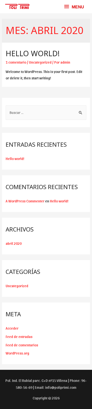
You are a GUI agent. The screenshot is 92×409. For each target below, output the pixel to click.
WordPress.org (17, 353)
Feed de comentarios (22, 345)
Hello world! (33, 53)
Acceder (12, 328)
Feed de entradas (19, 336)
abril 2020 (14, 243)
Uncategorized (40, 62)
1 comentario (16, 62)
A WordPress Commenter (25, 201)
